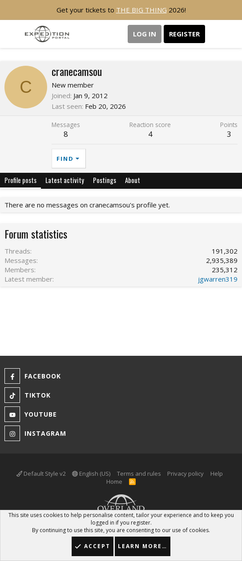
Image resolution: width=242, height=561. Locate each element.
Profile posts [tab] (20, 180)
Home (114, 481)
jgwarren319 (218, 279)
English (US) (91, 473)
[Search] (231, 34)
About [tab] (132, 180)
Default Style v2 (41, 473)
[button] (12, 34)
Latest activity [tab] (64, 180)
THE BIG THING (141, 9)
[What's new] (213, 34)
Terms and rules (139, 473)
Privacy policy (185, 473)
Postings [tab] (104, 180)
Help (216, 473)
